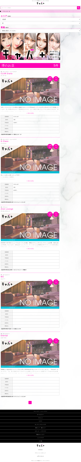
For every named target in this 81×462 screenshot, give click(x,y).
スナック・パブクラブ (40, 431)
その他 (40, 441)
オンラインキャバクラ (40, 424)
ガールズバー (40, 414)
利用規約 (40, 449)
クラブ (40, 421)
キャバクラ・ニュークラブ (40, 411)
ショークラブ (40, 437)
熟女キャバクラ (40, 434)
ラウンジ (40, 417)
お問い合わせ (40, 456)
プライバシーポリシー (40, 453)
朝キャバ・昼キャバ (40, 427)
